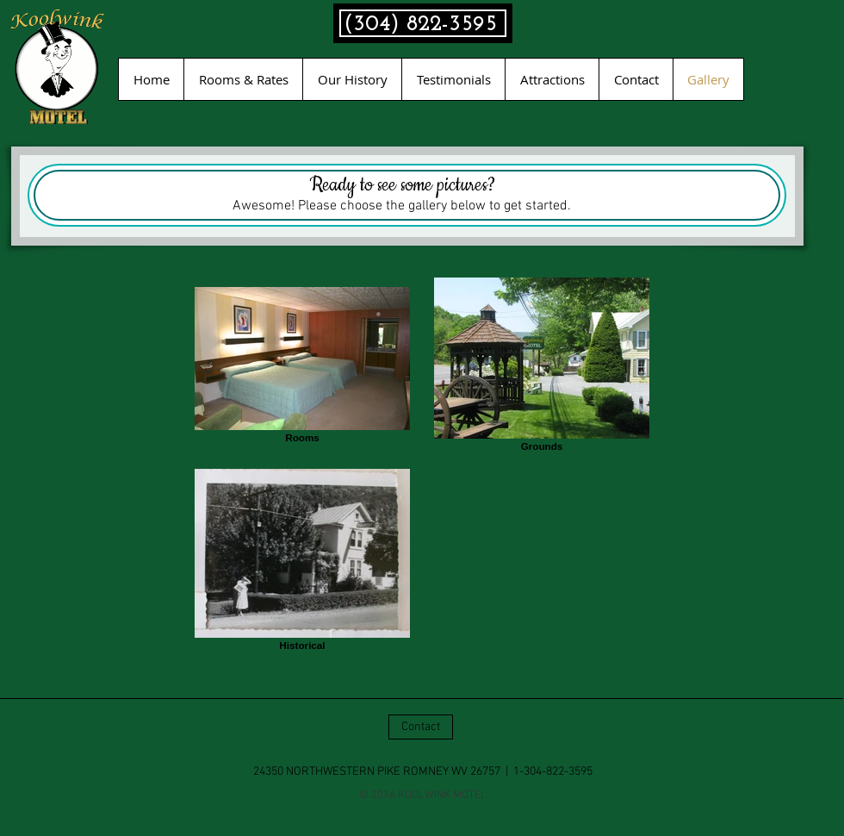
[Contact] (420, 726)
